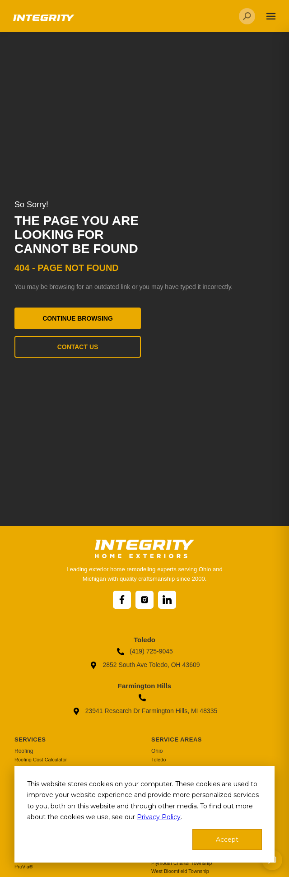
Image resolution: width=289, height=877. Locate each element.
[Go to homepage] (43, 21)
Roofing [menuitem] (23, 751)
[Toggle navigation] (271, 16)
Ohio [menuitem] (157, 751)
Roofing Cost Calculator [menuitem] (40, 759)
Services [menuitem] (30, 739)
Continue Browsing (77, 318)
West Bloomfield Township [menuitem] (180, 871)
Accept (227, 839)
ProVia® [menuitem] (23, 866)
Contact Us (77, 346)
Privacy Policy (159, 817)
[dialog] (144, 814)
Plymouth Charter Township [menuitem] (181, 863)
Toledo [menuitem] (158, 759)
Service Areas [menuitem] (176, 739)
